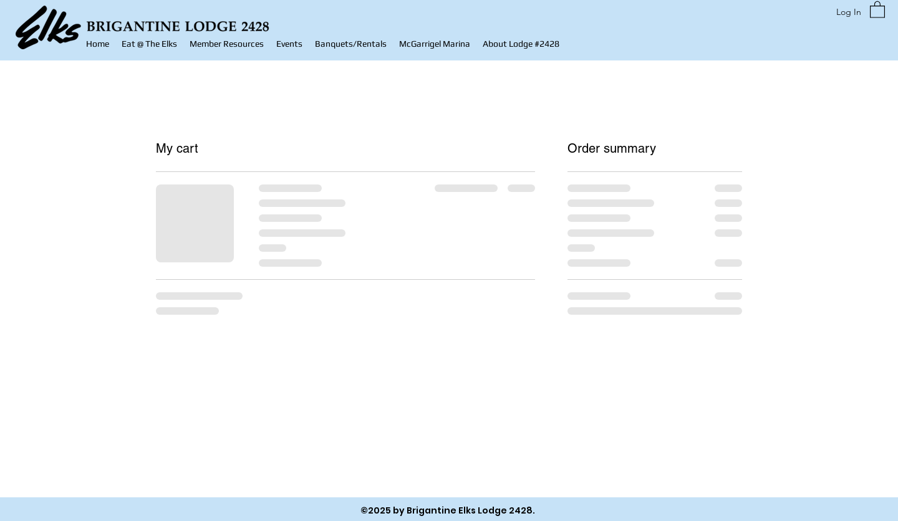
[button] (226, 44)
